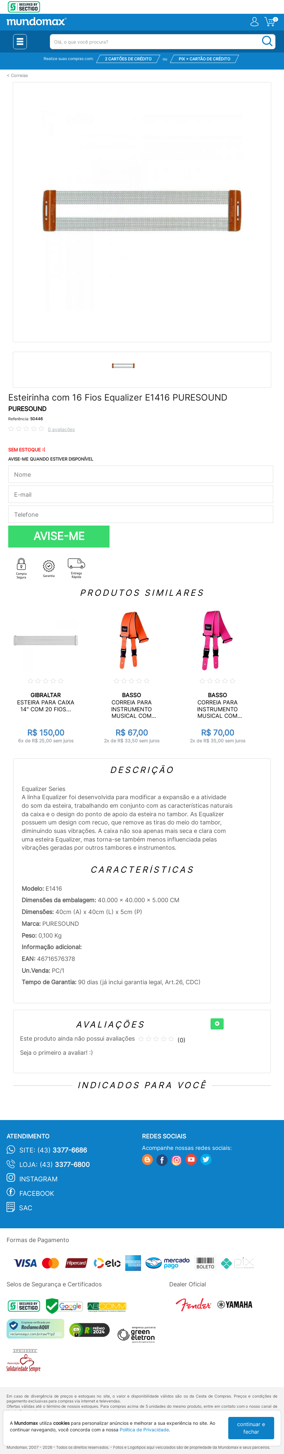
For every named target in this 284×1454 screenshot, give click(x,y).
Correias (19, 75)
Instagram (38, 1179)
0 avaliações (61, 429)
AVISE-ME (59, 536)
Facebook (36, 1193)
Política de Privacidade (144, 1429)
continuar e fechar (251, 1428)
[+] (217, 1023)
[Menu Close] (20, 41)
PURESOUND (27, 409)
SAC (25, 1208)
